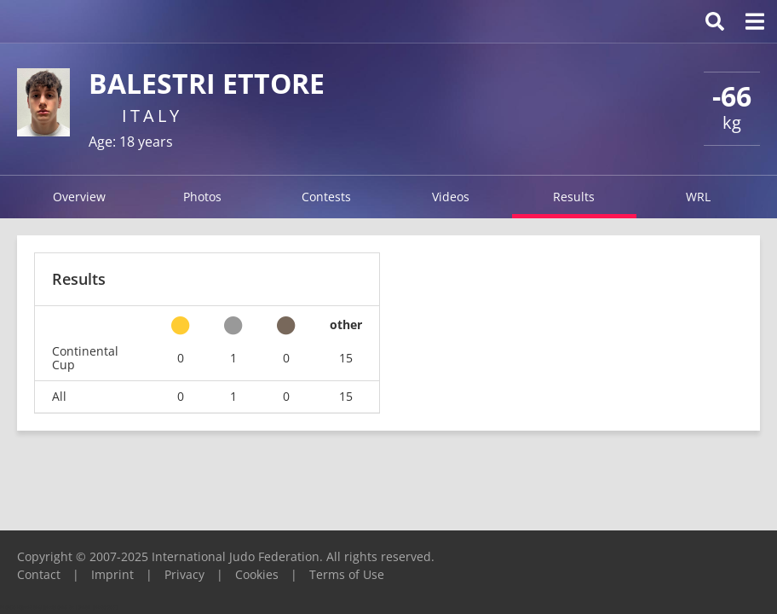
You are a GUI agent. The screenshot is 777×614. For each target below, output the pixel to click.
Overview (79, 196)
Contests (326, 196)
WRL (698, 196)
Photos (202, 196)
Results (574, 196)
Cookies (257, 574)
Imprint (112, 574)
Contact (38, 574)
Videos (450, 196)
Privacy (184, 574)
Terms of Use (346, 574)
